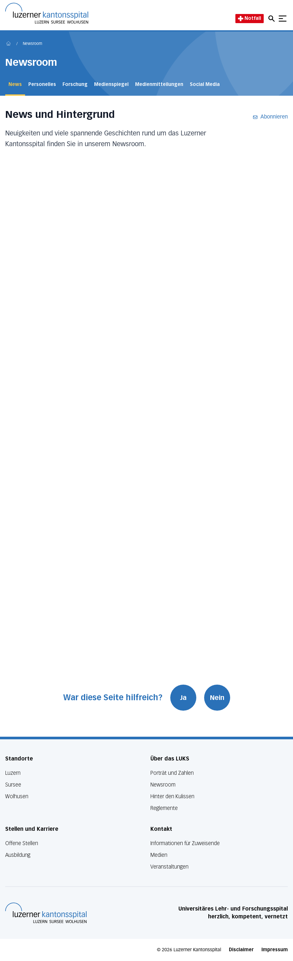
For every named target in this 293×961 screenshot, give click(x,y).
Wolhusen (16, 796)
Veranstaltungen (169, 867)
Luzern (13, 773)
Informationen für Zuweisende (185, 843)
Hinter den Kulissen (172, 796)
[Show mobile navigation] (282, 18)
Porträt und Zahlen (172, 773)
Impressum (274, 950)
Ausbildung (17, 855)
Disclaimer (241, 950)
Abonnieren (270, 117)
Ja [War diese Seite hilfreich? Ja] (183, 698)
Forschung (75, 84)
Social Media (205, 84)
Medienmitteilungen (159, 84)
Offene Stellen (21, 843)
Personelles (42, 84)
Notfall (249, 18)
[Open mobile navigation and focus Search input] (272, 18)
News (15, 84)
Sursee (13, 785)
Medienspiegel (111, 84)
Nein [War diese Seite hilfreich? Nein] (217, 698)
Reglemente (164, 808)
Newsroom (32, 44)
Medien (158, 855)
